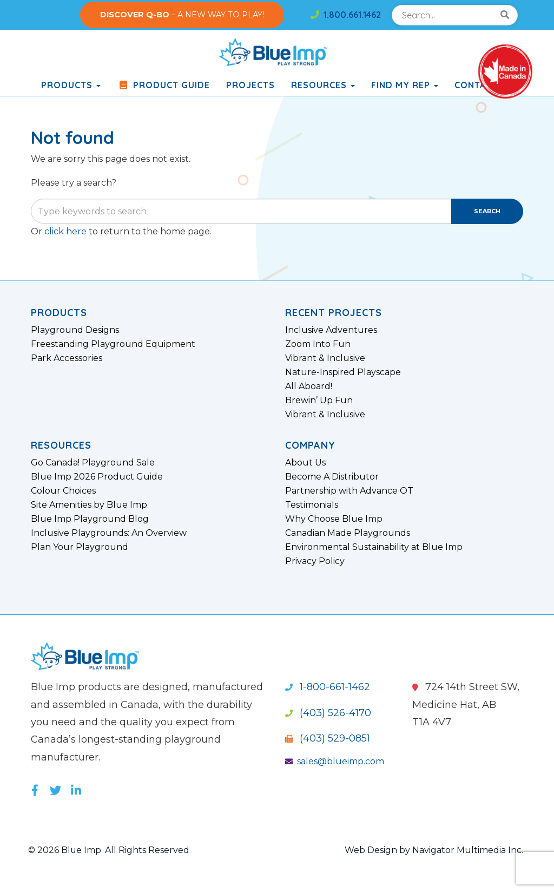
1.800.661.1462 (346, 14)
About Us (305, 462)
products (71, 85)
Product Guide (163, 85)
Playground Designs (75, 330)
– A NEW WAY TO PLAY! (182, 14)
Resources (323, 85)
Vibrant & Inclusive (325, 358)
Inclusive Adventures (331, 330)
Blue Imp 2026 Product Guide (97, 477)
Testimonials (311, 505)
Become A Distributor (332, 477)
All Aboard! (308, 386)
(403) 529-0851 (327, 738)
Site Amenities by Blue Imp (89, 505)
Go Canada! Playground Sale (93, 462)
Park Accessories (66, 358)
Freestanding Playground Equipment (113, 344)
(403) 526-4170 (328, 713)
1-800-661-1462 (327, 687)
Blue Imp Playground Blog (90, 519)
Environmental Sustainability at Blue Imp (374, 547)
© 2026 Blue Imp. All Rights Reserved (109, 850)
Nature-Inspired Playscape (343, 372)
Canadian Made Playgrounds (347, 533)
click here (65, 231)
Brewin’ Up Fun (319, 400)
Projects (250, 85)
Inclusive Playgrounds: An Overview (109, 533)
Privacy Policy (315, 561)
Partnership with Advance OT (349, 491)
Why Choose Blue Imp (333, 519)
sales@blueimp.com (334, 761)
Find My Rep (404, 85)
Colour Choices (63, 491)
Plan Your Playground (79, 547)
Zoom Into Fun (318, 344)
